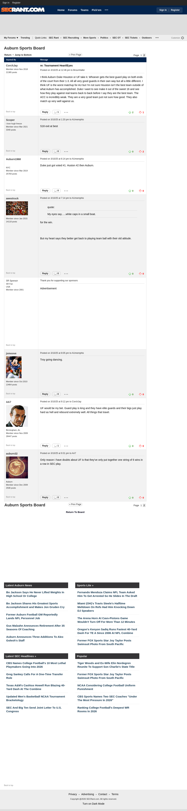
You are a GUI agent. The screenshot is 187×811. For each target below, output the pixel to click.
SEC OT (116, 38)
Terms (114, 794)
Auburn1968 (13, 159)
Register (16, 2)
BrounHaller (79, 70)
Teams (84, 10)
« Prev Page (75, 54)
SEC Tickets (131, 38)
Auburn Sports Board (24, 48)
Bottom (28, 55)
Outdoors (147, 38)
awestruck (12, 198)
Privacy (72, 794)
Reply (45, 112)
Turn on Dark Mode (93, 803)
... (106, 9)
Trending (25, 38)
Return (8, 55)
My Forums (11, 38)
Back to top (10, 112)
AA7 (8, 401)
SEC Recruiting (71, 38)
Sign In (6, 2)
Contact (102, 794)
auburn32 (12, 453)
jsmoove (11, 353)
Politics (104, 38)
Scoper (10, 119)
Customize (175, 38)
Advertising (87, 794)
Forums (72, 10)
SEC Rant (54, 38)
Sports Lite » (85, 585)
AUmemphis (78, 119)
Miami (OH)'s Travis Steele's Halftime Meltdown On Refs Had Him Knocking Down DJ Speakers (106, 607)
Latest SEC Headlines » (21, 656)
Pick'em (96, 10)
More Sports (89, 38)
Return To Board (75, 512)
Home (61, 10)
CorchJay (12, 65)
